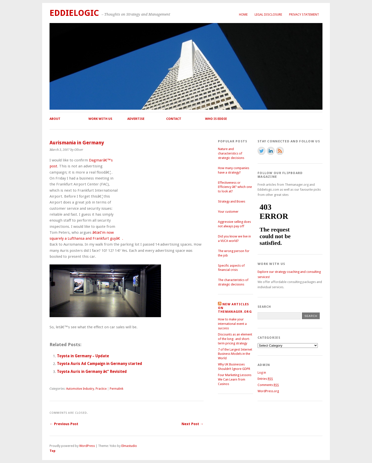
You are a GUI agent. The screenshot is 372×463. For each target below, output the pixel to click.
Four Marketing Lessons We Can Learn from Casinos (234, 379)
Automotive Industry (80, 388)
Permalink (116, 388)
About (55, 119)
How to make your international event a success (232, 323)
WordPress (87, 446)
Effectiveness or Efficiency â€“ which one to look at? (235, 187)
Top (52, 451)
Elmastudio (129, 446)
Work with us (100, 119)
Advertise (135, 119)
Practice (101, 388)
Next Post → (193, 424)
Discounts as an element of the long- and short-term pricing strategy (235, 339)
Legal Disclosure (268, 14)
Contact (173, 119)
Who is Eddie (216, 119)
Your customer (228, 211)
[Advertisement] (162, 195)
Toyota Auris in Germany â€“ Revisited (92, 371)
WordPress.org (268, 391)
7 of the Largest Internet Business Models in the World (235, 354)
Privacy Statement (304, 14)
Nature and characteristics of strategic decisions (231, 153)
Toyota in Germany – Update (83, 356)
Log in (262, 372)
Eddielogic (74, 13)
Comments (268, 385)
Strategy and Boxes (231, 201)
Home (243, 14)
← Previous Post (64, 424)
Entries (265, 379)
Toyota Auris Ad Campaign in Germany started (99, 363)
